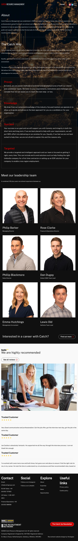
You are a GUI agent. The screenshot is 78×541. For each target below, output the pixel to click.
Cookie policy (64, 490)
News (42, 489)
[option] (39, 433)
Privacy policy (64, 487)
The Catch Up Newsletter (62, 524)
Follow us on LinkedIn (27, 485)
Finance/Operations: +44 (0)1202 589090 (9, 503)
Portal (62, 4)
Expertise (43, 485)
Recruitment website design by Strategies (61, 537)
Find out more (66, 337)
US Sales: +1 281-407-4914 (8, 496)
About (42, 482)
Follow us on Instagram (28, 482)
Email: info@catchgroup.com (8, 483)
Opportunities (44, 493)
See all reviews (9, 360)
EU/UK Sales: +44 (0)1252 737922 (6, 490)
